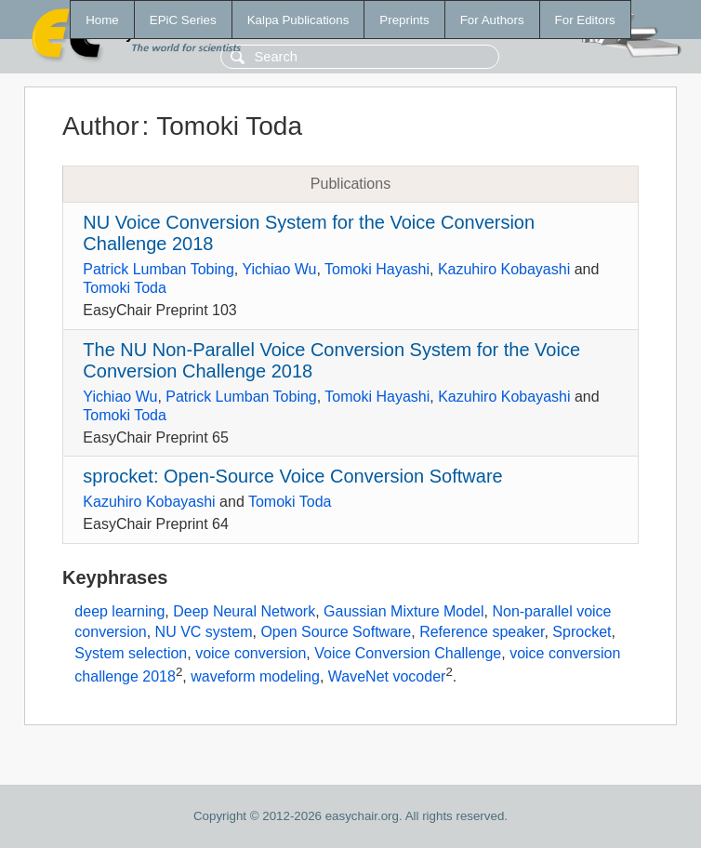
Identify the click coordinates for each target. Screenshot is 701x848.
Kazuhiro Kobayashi (504, 269)
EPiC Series (183, 20)
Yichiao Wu (279, 269)
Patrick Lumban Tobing (158, 269)
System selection (130, 653)
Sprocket (581, 632)
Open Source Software (335, 632)
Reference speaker (481, 632)
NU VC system (204, 632)
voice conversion (250, 653)
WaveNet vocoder (387, 676)
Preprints (404, 20)
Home (102, 20)
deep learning (119, 611)
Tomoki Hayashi (377, 269)
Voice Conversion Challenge (407, 653)
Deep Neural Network (244, 611)
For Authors (492, 20)
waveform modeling (255, 676)
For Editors (585, 20)
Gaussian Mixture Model (404, 611)
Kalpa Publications (298, 20)
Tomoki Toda (124, 288)
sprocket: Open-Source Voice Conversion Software (292, 476)
